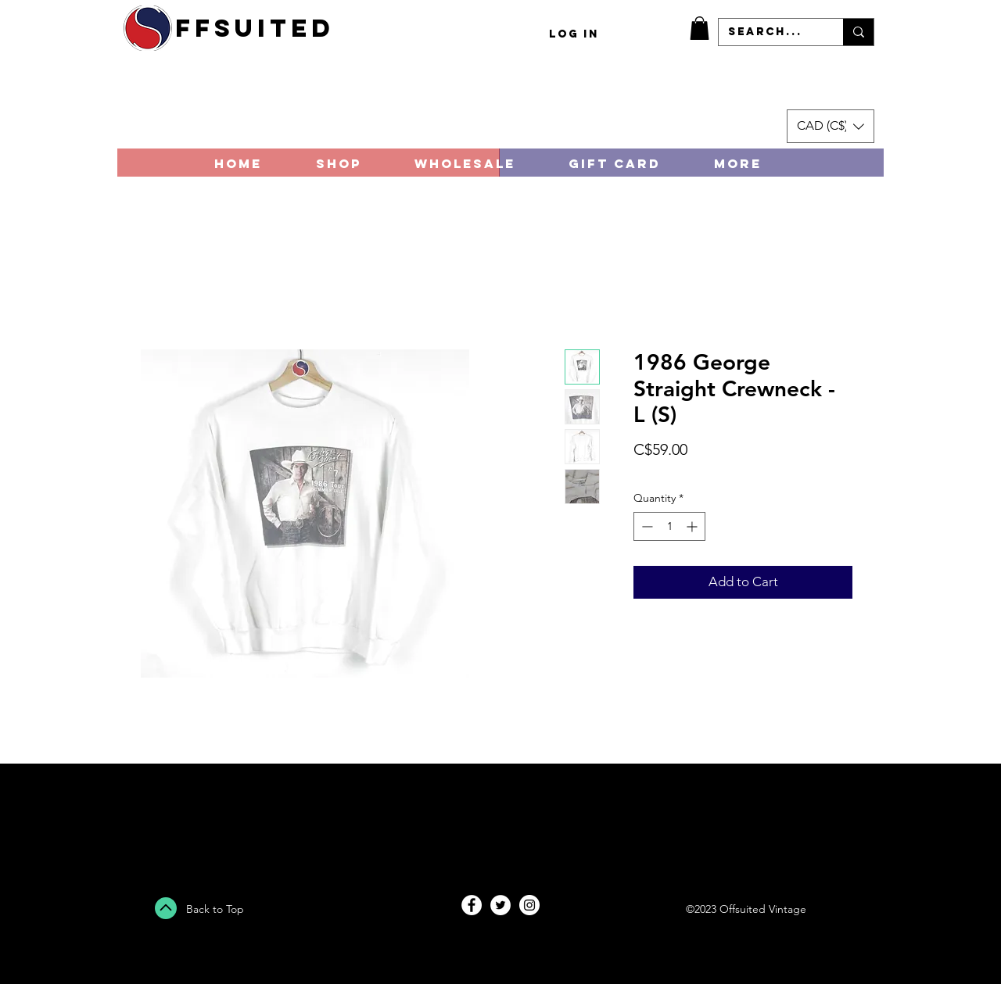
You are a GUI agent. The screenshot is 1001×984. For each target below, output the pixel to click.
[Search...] (769, 32)
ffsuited (255, 28)
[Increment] (693, 526)
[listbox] (830, 126)
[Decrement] (645, 526)
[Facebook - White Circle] (471, 905)
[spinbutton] (669, 526)
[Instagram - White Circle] (529, 905)
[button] (699, 28)
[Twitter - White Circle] (500, 905)
